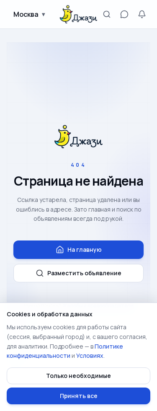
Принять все (79, 396)
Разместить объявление (78, 273)
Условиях (89, 355)
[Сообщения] (124, 14)
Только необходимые (78, 376)
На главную (79, 250)
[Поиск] (106, 14)
